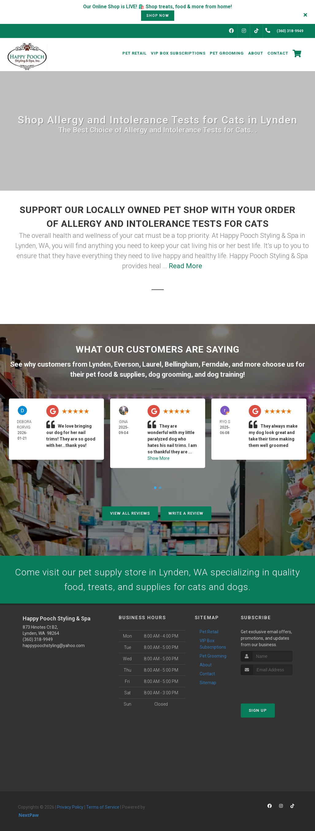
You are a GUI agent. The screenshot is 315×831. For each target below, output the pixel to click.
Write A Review (185, 513)
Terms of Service (102, 807)
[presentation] (273, 686)
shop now (157, 15)
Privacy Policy (70, 807)
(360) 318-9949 (38, 639)
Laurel (151, 364)
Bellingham (181, 364)
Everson (126, 364)
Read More (185, 266)
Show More (159, 458)
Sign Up (258, 710)
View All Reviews (130, 513)
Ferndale (215, 364)
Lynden (100, 364)
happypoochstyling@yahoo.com (54, 645)
